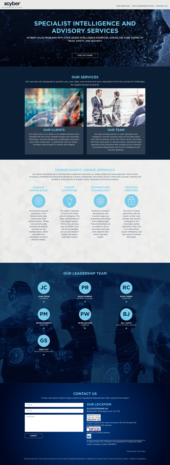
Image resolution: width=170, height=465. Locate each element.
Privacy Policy (132, 451)
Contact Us (161, 6)
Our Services (123, 6)
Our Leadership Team (143, 6)
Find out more (85, 55)
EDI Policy (141, 451)
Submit (33, 436)
